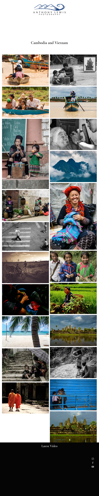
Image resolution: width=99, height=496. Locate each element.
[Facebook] (92, 462)
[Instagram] (92, 458)
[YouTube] (92, 466)
